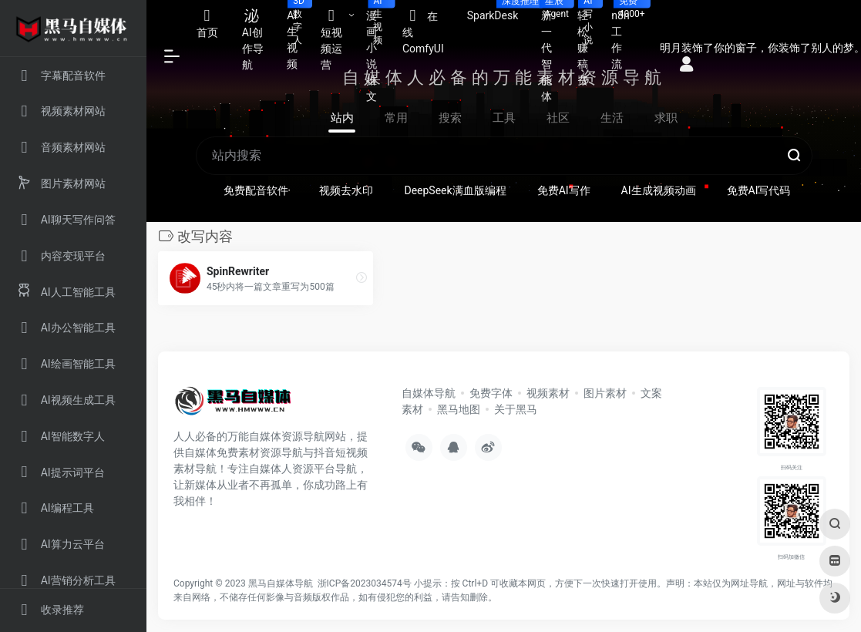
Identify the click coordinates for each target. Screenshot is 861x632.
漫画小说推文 (378, 51)
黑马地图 (458, 409)
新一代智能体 (553, 51)
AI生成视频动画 (658, 190)
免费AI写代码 (759, 190)
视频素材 (548, 393)
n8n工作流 (626, 35)
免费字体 (491, 393)
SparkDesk (498, 11)
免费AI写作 (563, 190)
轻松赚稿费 (588, 43)
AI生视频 (298, 35)
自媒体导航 (429, 393)
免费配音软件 (256, 190)
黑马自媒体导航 (280, 583)
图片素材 (605, 393)
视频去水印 (346, 190)
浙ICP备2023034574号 (365, 583)
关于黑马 (515, 409)
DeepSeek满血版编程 (455, 190)
